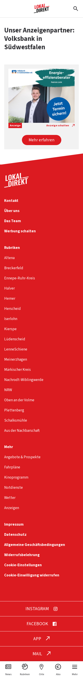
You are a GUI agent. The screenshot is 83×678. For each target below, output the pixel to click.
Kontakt (11, 200)
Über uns (11, 211)
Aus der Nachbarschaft (22, 430)
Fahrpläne (12, 467)
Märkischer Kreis (17, 369)
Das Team (12, 221)
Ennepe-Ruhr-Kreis (19, 278)
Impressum (14, 524)
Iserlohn (10, 319)
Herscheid (12, 308)
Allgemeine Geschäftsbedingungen (34, 544)
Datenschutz (15, 534)
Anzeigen (11, 508)
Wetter (9, 497)
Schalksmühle (15, 420)
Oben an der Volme (19, 400)
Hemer (9, 298)
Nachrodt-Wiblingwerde (23, 380)
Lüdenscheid (14, 339)
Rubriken (12, 247)
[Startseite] (41, 11)
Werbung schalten (20, 231)
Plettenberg (14, 410)
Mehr (8, 447)
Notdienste (13, 487)
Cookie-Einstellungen (23, 565)
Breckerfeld (13, 268)
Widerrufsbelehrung (22, 555)
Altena (9, 258)
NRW (8, 390)
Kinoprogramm (16, 477)
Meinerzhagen (15, 359)
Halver (9, 288)
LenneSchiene (15, 349)
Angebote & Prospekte (22, 457)
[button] (41, 140)
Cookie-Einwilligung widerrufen (31, 575)
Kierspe (10, 329)
